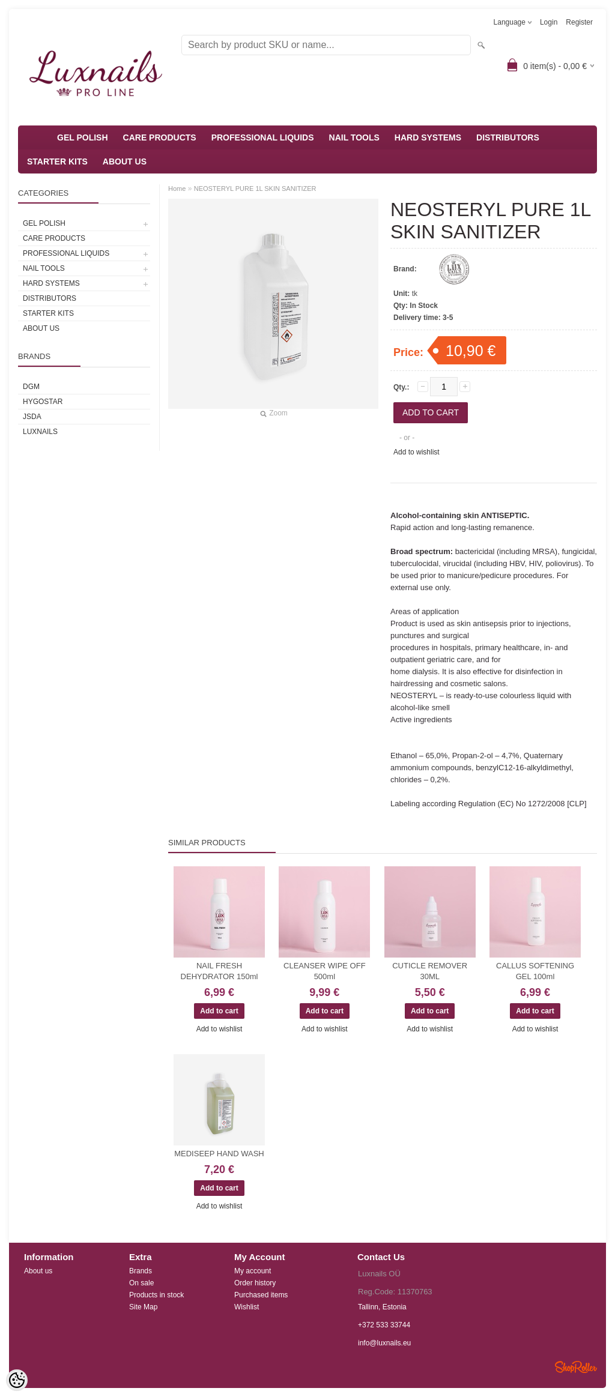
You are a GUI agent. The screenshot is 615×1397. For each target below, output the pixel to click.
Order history (255, 1283)
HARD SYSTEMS (428, 137)
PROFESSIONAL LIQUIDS (262, 137)
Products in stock (156, 1295)
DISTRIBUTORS (507, 137)
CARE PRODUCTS (159, 137)
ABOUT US (125, 161)
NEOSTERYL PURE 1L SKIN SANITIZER (255, 188)
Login (548, 22)
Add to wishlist (416, 452)
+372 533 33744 (384, 1325)
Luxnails (40, 431)
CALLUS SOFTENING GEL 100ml (535, 971)
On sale (141, 1283)
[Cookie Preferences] (17, 1380)
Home (177, 188)
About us (38, 1271)
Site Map (143, 1307)
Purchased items (261, 1295)
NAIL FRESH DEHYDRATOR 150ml (219, 971)
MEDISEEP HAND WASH (219, 1153)
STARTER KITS (57, 161)
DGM (31, 386)
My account (252, 1271)
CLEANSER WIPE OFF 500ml (324, 971)
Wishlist (246, 1307)
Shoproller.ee (576, 1367)
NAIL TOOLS (354, 137)
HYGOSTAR (42, 401)
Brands (140, 1271)
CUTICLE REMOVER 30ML (429, 971)
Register (579, 22)
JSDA (32, 416)
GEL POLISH (82, 137)
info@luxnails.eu (384, 1343)
